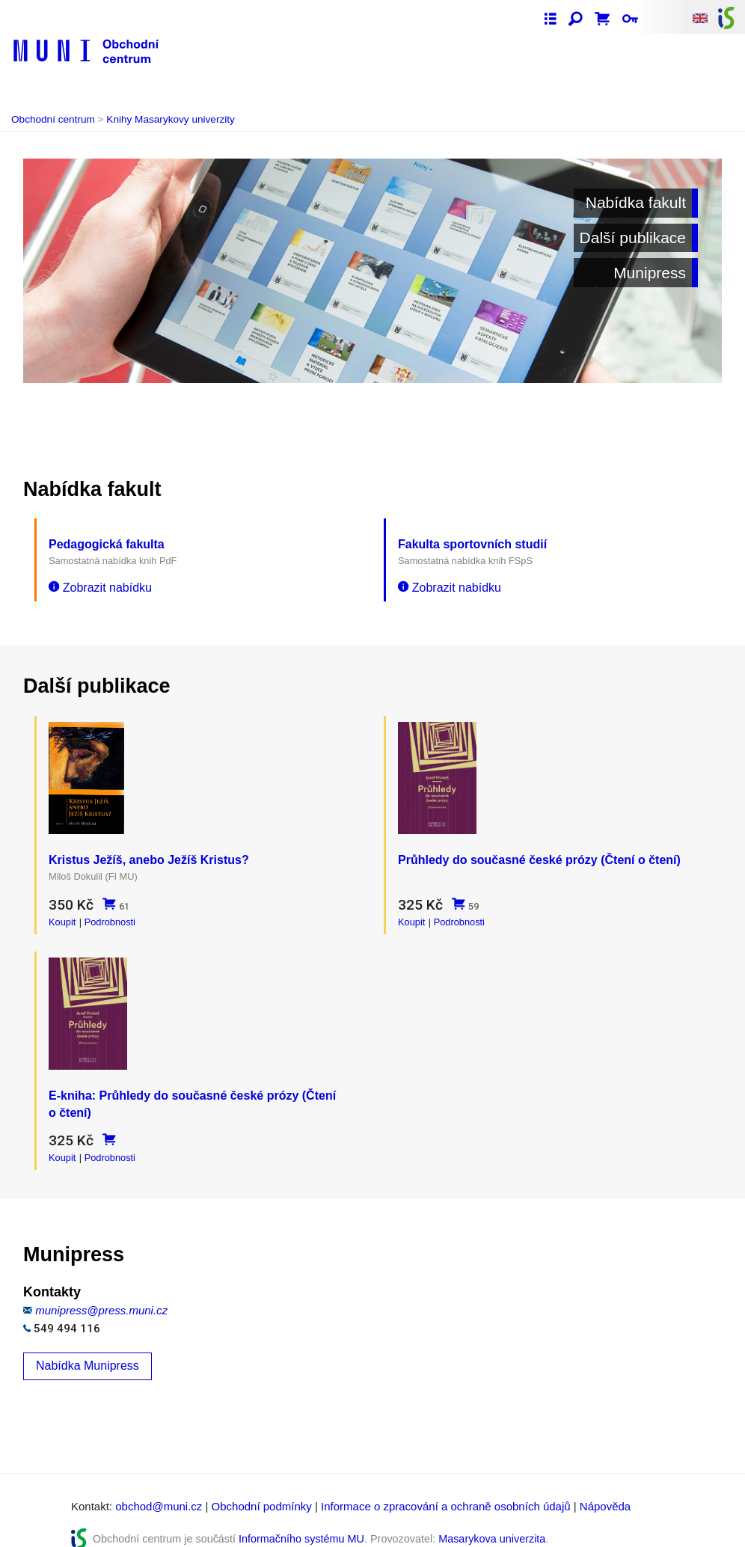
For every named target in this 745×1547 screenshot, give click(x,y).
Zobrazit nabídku (100, 587)
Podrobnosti (110, 916)
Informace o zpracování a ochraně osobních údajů (446, 1490)
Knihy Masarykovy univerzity (170, 119)
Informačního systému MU (301, 1523)
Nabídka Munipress (87, 1350)
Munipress (649, 272)
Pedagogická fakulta (107, 544)
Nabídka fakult (636, 202)
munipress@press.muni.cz (101, 1294)
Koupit (62, 916)
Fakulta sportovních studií (472, 544)
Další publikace (633, 237)
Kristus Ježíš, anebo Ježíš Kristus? (149, 854)
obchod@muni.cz (158, 1490)
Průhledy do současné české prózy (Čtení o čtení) (539, 854)
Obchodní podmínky (262, 1490)
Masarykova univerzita (491, 1523)
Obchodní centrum (53, 119)
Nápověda (605, 1490)
